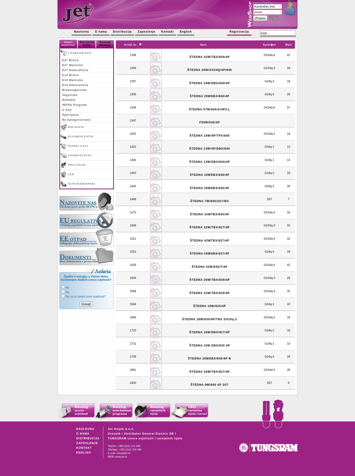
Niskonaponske (74, 90)
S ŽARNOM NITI (75, 53)
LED (67, 174)
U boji (67, 110)
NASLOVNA (85, 429)
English (186, 31)
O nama (101, 31)
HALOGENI (72, 127)
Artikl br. (130, 44)
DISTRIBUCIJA (88, 438)
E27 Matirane (72, 65)
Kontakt (167, 31)
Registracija (239, 31)
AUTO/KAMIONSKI (77, 184)
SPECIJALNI (73, 165)
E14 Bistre (70, 75)
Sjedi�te (269, 44)
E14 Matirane (72, 80)
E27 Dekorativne (75, 70)
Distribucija (122, 31)
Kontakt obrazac (105, 43)
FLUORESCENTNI (77, 137)
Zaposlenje (146, 31)
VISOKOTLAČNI (75, 155)
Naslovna (81, 31)
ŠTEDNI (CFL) (74, 146)
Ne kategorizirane (76, 119)
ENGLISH (83, 452)
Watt (288, 44)
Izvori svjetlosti (68, 43)
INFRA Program (74, 105)
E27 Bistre (70, 60)
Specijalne (70, 115)
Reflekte (68, 100)
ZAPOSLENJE (87, 443)
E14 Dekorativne (75, 85)
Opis (203, 44)
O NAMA (83, 433)
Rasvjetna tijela (87, 43)
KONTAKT (84, 448)
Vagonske (70, 95)
